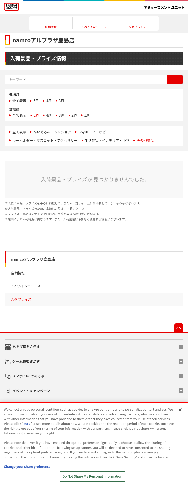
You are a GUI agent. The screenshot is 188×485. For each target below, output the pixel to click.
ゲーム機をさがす (26, 361)
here (26, 423)
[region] (94, 443)
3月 (61, 100)
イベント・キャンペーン (31, 390)
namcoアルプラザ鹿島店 (33, 259)
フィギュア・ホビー (94, 131)
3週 (61, 115)
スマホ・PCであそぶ (28, 375)
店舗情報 (18, 273)
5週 (36, 115)
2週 (74, 115)
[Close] (180, 410)
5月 (36, 100)
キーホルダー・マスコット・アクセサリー (44, 140)
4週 (49, 115)
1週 (87, 115)
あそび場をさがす (26, 346)
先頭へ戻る (178, 327)
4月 (49, 100)
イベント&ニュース (26, 285)
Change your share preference (27, 466)
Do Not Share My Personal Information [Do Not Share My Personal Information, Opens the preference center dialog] (92, 476)
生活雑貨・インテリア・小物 (107, 140)
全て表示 (19, 100)
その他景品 (145, 140)
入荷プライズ (21, 299)
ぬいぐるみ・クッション (52, 131)
